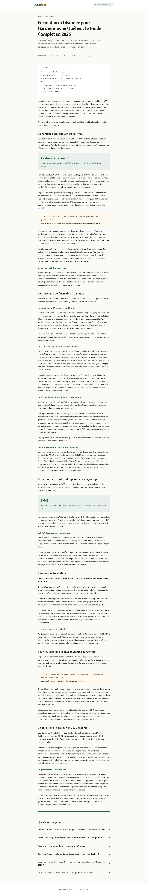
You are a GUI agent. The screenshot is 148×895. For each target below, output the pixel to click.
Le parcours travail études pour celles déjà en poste (62, 79)
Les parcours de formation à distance (56, 75)
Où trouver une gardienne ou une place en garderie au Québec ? (65, 873)
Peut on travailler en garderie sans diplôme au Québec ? (62, 846)
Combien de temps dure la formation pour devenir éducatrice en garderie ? (71, 838)
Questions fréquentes (51, 92)
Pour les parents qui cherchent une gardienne (59, 85)
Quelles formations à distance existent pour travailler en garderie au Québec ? (72, 829)
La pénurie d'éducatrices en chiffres (55, 72)
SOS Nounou (89, 258)
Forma (40, 4)
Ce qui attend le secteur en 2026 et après (58, 88)
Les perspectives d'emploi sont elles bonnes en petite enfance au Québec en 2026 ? (71, 863)
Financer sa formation (50, 82)
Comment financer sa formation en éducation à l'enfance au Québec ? (68, 854)
